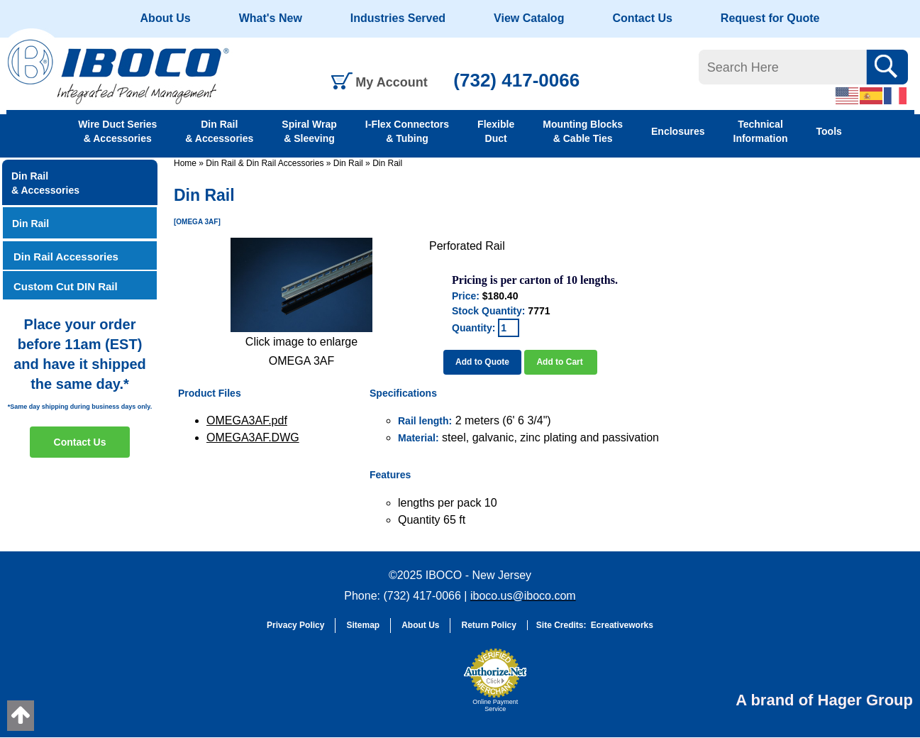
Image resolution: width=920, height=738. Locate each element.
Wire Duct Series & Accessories (117, 131)
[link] (421, 686)
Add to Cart (560, 362)
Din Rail (348, 163)
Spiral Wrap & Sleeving (309, 131)
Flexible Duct (495, 131)
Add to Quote (482, 362)
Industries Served (397, 18)
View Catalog (529, 18)
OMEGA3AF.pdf (246, 420)
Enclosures (677, 131)
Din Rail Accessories (65, 256)
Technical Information (760, 131)
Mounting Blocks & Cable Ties (583, 131)
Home (185, 163)
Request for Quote (770, 18)
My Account (391, 82)
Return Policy (488, 625)
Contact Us (642, 18)
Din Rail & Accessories (219, 131)
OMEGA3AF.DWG (252, 437)
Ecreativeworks (622, 625)
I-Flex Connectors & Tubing (407, 131)
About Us (165, 18)
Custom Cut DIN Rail (65, 286)
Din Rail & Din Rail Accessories (264, 163)
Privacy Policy (295, 625)
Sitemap (362, 625)
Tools (829, 131)
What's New (270, 18)
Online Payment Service (495, 705)
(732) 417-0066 (516, 80)
